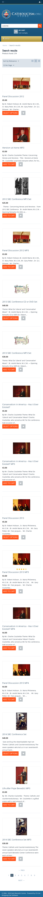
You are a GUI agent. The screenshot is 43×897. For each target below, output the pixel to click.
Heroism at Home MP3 (13, 147)
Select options (10, 113)
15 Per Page (8, 65)
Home (5, 45)
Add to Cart (9, 164)
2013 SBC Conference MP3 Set (16, 353)
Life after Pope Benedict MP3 (16, 788)
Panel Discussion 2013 (13, 518)
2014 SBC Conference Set (14, 734)
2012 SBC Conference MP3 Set (16, 199)
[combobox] (19, 26)
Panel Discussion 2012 (13, 96)
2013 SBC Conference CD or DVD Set (19, 301)
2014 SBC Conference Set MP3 (16, 839)
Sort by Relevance (11, 61)
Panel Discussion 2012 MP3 (15, 250)
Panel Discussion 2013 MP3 (15, 572)
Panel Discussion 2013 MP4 (15, 683)
